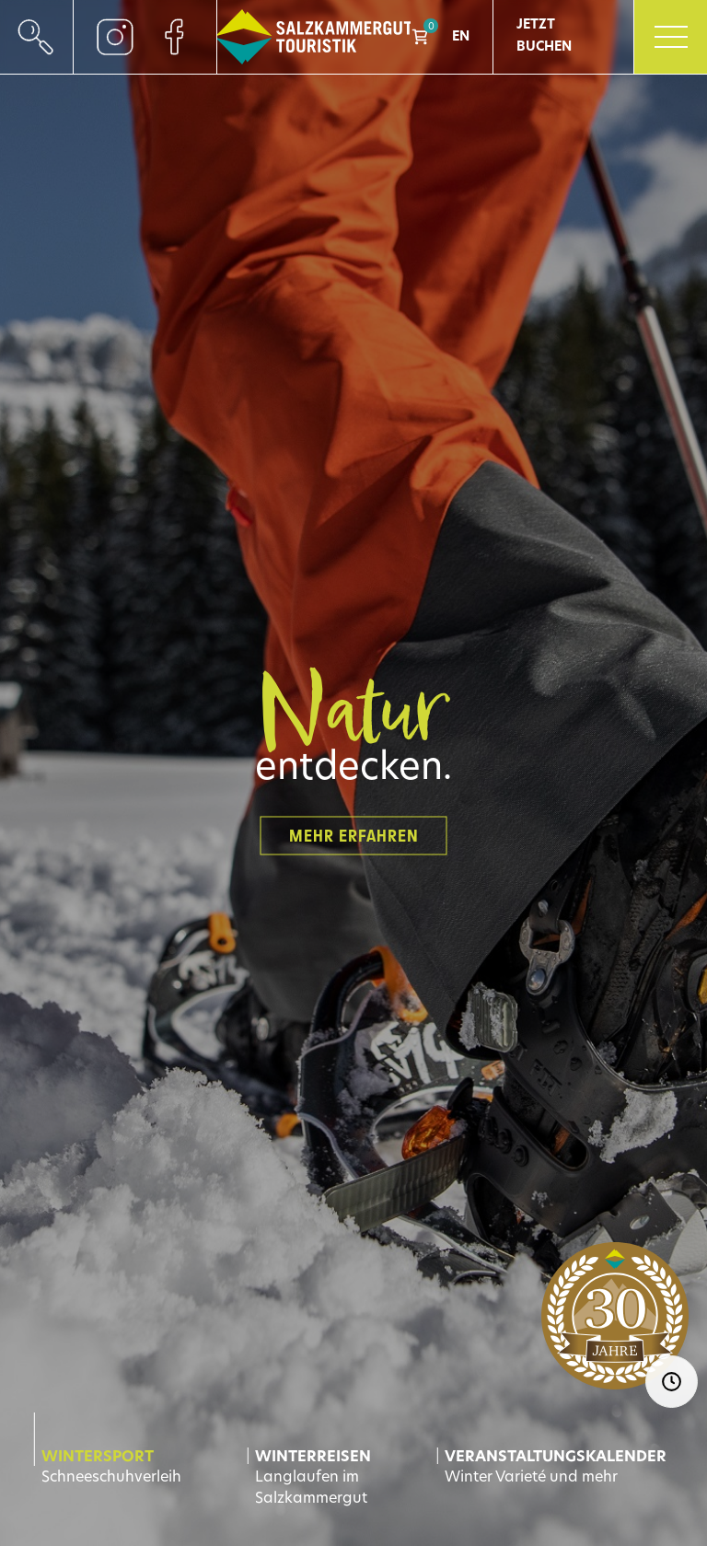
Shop (420, 37)
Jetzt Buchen (544, 36)
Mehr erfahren (354, 835)
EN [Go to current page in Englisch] (460, 37)
